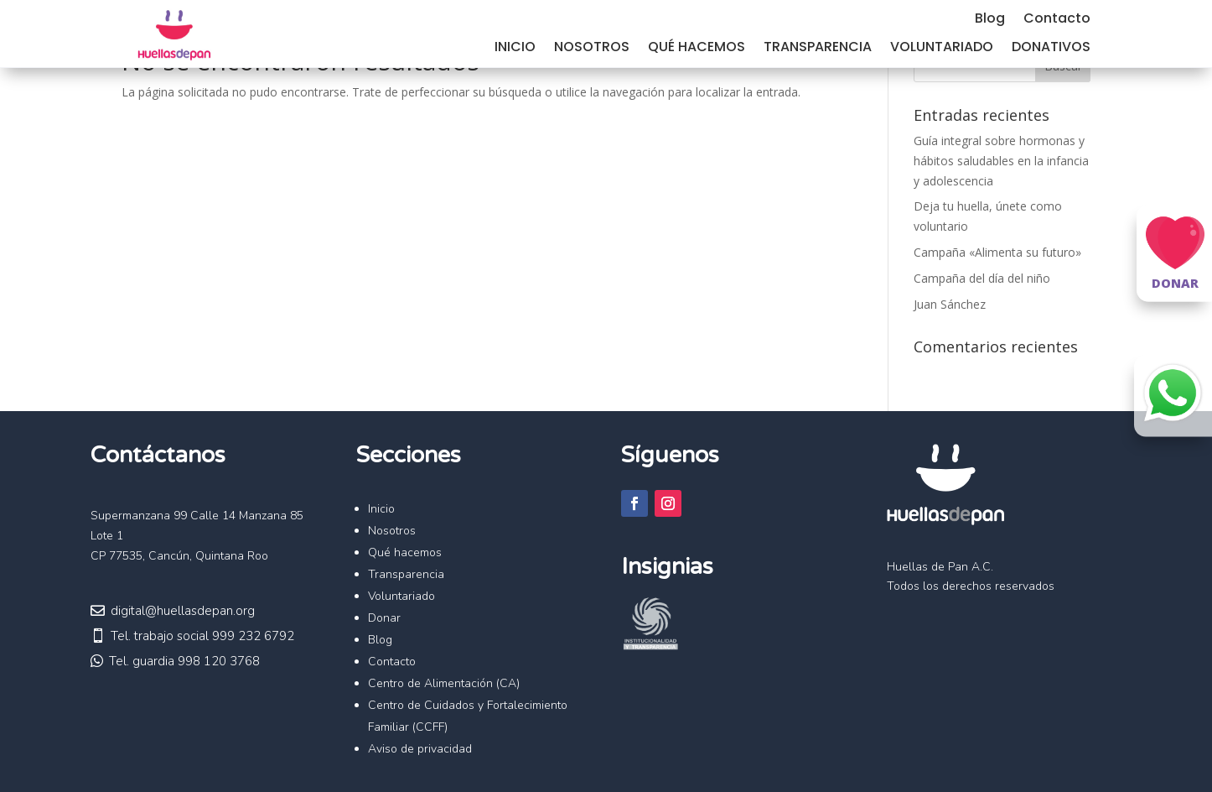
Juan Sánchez (950, 304)
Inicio (515, 48)
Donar (384, 618)
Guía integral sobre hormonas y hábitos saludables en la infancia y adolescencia (1001, 161)
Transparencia (818, 48)
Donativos (1051, 48)
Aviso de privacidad (420, 749)
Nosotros (591, 48)
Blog (990, 20)
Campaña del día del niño (982, 278)
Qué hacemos (696, 48)
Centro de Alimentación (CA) (444, 683)
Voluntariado (941, 48)
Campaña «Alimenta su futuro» (997, 252)
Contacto (1056, 20)
